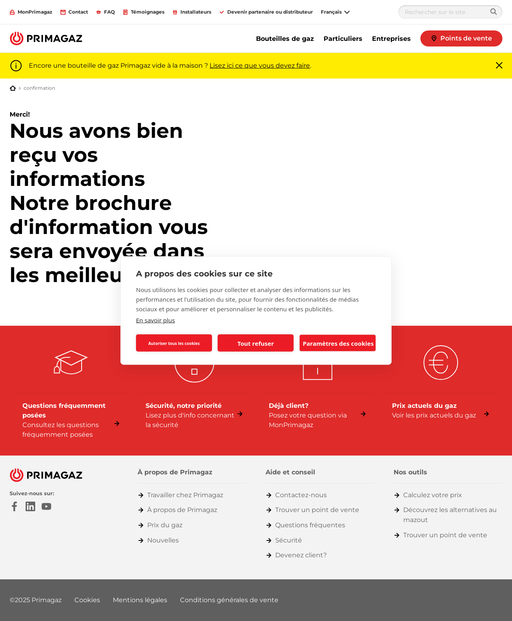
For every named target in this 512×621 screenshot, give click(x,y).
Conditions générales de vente (229, 600)
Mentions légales (140, 600)
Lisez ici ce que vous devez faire (260, 65)
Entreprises (391, 38)
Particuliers (343, 38)
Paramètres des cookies (338, 343)
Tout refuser (255, 343)
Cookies (87, 600)
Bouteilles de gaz (285, 38)
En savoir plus (155, 320)
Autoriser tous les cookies (174, 343)
